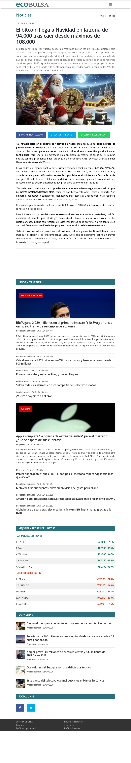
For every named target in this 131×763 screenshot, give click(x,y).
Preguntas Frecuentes (74, 741)
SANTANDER (22, 617)
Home (101, 15)
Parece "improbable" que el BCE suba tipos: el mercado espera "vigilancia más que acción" (64, 494)
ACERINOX (21, 573)
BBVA (19, 567)
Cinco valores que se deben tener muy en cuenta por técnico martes (69, 642)
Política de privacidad (26, 747)
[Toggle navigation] (110, 4)
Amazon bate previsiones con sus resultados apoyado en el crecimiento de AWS (65, 518)
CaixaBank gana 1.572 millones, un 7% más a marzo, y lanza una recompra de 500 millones (63, 381)
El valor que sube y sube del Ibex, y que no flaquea (47, 393)
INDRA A (20, 598)
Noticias (111, 15)
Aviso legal (69, 744)
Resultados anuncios (31, 315)
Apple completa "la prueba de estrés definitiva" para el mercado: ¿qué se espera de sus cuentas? (62, 457)
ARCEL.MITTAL (24, 586)
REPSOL (20, 561)
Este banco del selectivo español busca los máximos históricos (65, 700)
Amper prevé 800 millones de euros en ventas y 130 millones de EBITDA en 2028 (66, 672)
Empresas (25, 428)
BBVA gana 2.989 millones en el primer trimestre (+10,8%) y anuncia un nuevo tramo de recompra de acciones (64, 344)
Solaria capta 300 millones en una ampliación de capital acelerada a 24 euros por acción (70, 657)
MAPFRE (20, 610)
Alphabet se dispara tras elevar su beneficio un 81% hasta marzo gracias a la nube (63, 530)
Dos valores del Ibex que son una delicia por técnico (59, 686)
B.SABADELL (22, 623)
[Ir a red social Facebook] (20, 727)
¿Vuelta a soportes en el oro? (34, 415)
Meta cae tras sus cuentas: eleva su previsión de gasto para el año (57, 507)
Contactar (20, 744)
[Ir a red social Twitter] (31, 727)
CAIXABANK (22, 579)
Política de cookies (72, 747)
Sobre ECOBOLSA (24, 741)
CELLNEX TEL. (23, 604)
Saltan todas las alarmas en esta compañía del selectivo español (56, 404)
